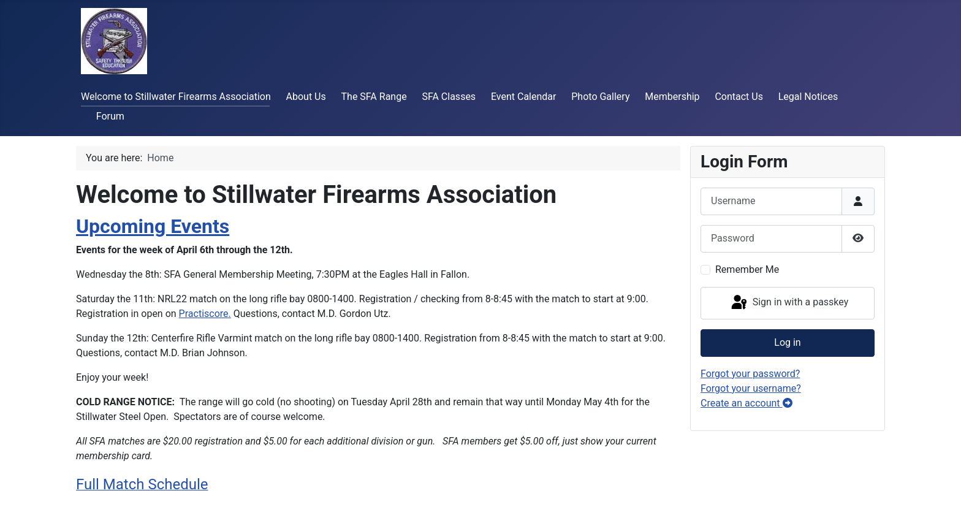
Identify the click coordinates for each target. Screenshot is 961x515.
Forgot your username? (751, 388)
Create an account (746, 403)
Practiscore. (205, 313)
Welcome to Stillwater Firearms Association (176, 96)
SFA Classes (449, 96)
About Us (306, 96)
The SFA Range (374, 96)
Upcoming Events (152, 226)
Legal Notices (808, 96)
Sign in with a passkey (789, 303)
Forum (110, 116)
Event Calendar (523, 96)
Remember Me (747, 269)
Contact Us (739, 96)
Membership (672, 96)
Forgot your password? (750, 374)
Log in (787, 342)
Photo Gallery (600, 96)
